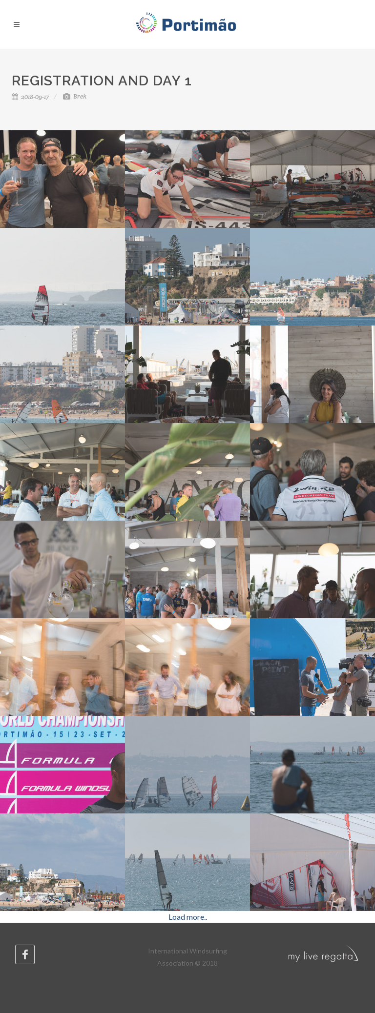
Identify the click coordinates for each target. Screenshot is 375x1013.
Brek (74, 96)
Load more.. (187, 916)
